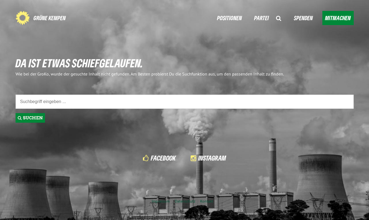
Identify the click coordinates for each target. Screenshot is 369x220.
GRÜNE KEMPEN (50, 18)
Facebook (163, 158)
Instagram (212, 158)
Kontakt (206, 201)
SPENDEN (303, 18)
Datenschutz (185, 201)
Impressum (161, 201)
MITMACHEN (338, 18)
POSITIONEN (229, 18)
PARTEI (261, 18)
